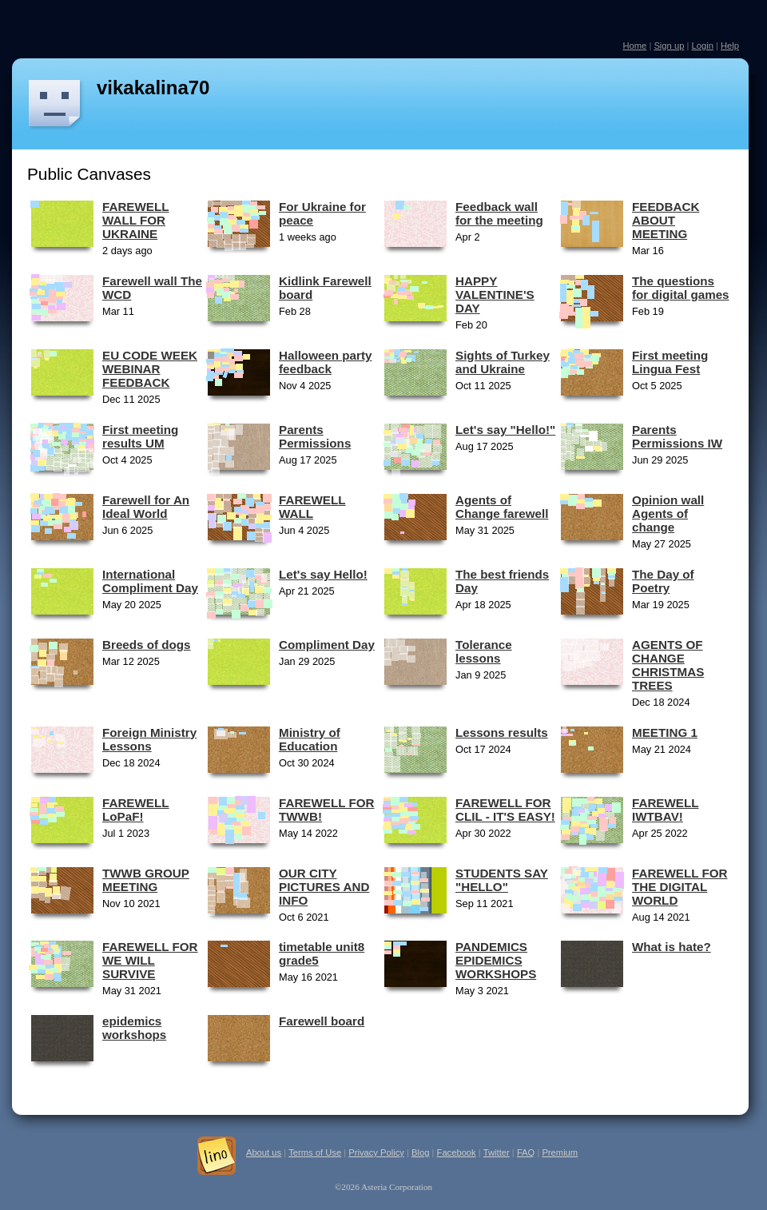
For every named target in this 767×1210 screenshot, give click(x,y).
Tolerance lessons (483, 651)
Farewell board (321, 1021)
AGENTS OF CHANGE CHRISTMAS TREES (668, 665)
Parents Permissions (315, 436)
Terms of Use (314, 1152)
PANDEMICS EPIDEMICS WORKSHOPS (495, 960)
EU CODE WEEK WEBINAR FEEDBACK (149, 368)
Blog (420, 1152)
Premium (560, 1152)
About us (263, 1152)
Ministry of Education (309, 739)
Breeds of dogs (146, 644)
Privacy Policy (376, 1152)
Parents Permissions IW (677, 436)
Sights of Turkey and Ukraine (502, 362)
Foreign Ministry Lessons (149, 739)
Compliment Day (327, 644)
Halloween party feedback (325, 362)
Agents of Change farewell (501, 506)
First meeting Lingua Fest (670, 362)
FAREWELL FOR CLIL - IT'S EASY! (505, 809)
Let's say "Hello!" (505, 429)
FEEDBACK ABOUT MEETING (665, 220)
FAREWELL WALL (312, 506)
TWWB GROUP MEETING (145, 880)
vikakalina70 (153, 87)
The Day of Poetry (663, 581)
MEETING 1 (664, 732)
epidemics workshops (134, 1027)
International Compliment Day (150, 581)
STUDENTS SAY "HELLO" (501, 880)
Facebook (456, 1152)
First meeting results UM (140, 436)
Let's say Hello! (323, 574)
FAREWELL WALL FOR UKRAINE (135, 220)
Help (730, 45)
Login (702, 45)
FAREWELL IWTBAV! (665, 809)
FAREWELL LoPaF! (135, 809)
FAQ (526, 1152)
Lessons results (501, 732)
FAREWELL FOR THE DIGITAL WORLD (680, 886)
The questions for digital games (680, 287)
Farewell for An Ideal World (145, 506)
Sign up (669, 45)
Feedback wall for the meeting (499, 213)
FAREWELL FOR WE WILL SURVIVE (150, 960)
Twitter (496, 1152)
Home (634, 45)
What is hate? (671, 946)
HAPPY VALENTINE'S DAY (495, 294)
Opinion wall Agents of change (668, 513)
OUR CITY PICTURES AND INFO (324, 886)
